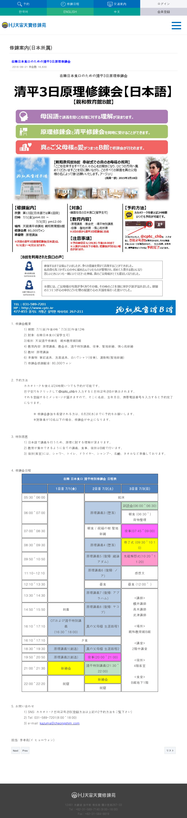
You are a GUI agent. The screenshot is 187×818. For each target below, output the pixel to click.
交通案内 (117, 4)
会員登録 (163, 11)
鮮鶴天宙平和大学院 (93, 804)
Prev (25, 717)
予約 (23, 4)
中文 (117, 11)
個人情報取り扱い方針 (26, 792)
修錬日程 (70, 4)
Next (15, 717)
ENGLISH (70, 11)
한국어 (23, 11)
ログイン (163, 4)
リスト (170, 717)
